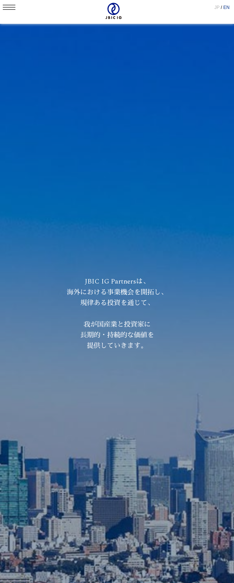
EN (226, 7)
